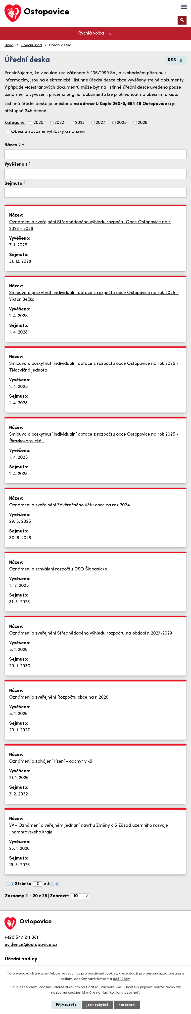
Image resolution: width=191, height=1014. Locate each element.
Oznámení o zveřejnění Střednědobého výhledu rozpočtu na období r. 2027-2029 (90, 633)
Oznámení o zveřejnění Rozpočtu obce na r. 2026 (58, 697)
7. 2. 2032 (18, 794)
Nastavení (126, 1005)
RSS (176, 60)
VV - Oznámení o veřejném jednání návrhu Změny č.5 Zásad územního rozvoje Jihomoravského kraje (88, 829)
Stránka (23, 884)
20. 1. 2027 (19, 730)
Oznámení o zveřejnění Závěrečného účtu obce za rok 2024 (69, 505)
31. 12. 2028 (20, 261)
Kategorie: (15, 122)
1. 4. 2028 (18, 332)
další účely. (121, 979)
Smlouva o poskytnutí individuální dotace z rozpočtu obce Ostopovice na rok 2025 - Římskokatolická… (94, 438)
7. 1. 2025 (18, 245)
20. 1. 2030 (19, 666)
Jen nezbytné (97, 1005)
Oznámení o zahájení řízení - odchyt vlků (50, 761)
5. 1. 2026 (18, 649)
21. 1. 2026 (19, 778)
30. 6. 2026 (20, 538)
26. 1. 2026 (19, 848)
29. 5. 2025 (20, 521)
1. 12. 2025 (19, 585)
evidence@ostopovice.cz (30, 944)
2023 (80, 122)
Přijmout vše (66, 1005)
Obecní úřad (31, 45)
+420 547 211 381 (21, 937)
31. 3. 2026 (19, 602)
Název (12, 145)
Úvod (8, 45)
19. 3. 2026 (19, 865)
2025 (122, 122)
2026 (142, 122)
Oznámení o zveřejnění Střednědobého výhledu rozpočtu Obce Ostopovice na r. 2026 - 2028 (90, 225)
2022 (59, 122)
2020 (39, 122)
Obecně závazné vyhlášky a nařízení (48, 131)
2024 (101, 122)
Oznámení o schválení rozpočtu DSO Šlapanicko (58, 569)
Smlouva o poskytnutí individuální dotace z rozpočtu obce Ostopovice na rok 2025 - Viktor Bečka (94, 296)
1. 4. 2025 (18, 316)
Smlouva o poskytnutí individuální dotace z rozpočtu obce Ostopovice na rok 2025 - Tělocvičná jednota (94, 367)
